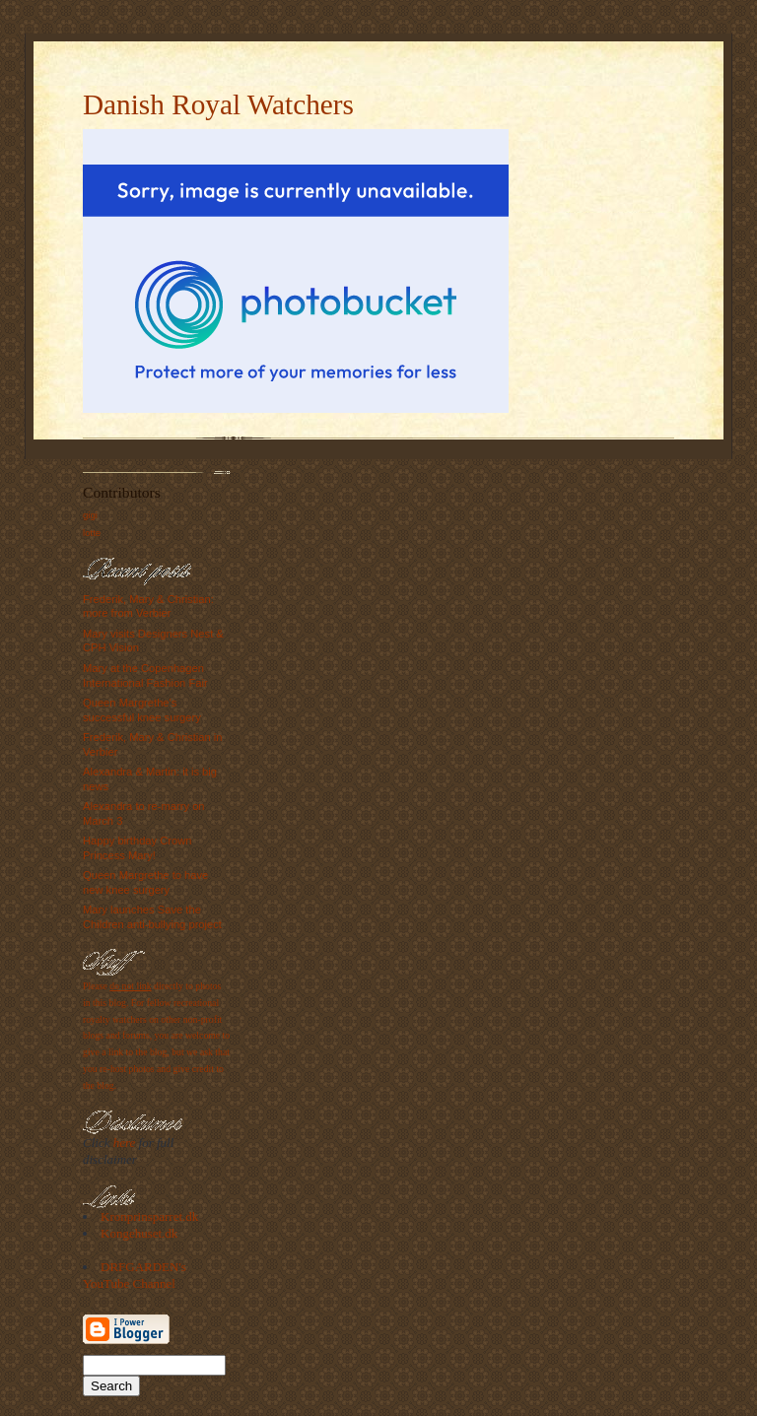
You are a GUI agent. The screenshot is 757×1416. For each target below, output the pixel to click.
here (124, 1142)
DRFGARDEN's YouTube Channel (134, 1275)
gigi (90, 514)
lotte (92, 532)
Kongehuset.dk (139, 1233)
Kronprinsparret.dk (149, 1216)
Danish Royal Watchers (218, 104)
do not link (130, 985)
